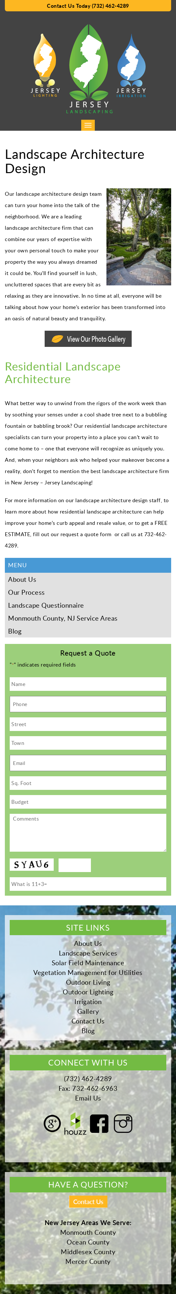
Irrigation (88, 1001)
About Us (22, 579)
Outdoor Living (88, 982)
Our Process (26, 592)
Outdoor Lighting (88, 991)
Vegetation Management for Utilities (88, 972)
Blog (14, 631)
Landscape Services (88, 952)
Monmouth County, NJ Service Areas (63, 618)
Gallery (88, 1011)
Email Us (88, 1097)
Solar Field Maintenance (88, 962)
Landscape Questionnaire (46, 605)
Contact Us (88, 1020)
